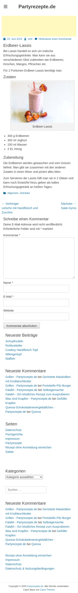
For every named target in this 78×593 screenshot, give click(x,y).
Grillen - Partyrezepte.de (21, 377)
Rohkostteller (13, 345)
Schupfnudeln (14, 341)
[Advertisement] (39, 26)
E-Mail (8, 296)
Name (8, 282)
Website (8, 310)
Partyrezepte (13, 443)
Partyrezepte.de (37, 6)
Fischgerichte (14, 434)
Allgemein (12, 193)
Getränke (25, 193)
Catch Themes (47, 589)
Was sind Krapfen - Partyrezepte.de (28, 398)
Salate (9, 451)
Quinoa (36, 411)
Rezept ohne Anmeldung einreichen (28, 447)
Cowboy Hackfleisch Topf (21, 350)
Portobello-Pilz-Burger (56, 385)
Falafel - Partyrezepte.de (21, 390)
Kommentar (11, 235)
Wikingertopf (13, 354)
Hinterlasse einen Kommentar (55, 39)
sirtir (30, 39)
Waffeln (10, 358)
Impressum (12, 438)
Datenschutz (13, 430)
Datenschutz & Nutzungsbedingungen (29, 568)
